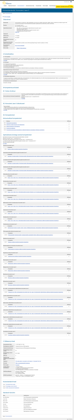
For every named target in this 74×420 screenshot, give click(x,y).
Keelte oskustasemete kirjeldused (12, 387)
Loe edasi (5, 60)
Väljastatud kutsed (12, 6)
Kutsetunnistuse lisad (30, 5)
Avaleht (5, 5)
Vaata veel (17, 32)
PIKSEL (72, 419)
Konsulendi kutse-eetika (10, 384)
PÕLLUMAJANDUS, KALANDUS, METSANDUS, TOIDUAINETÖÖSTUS (28, 361)
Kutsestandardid (20, 6)
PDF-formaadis (7, 16)
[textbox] (71, 2)
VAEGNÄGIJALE (66, 1)
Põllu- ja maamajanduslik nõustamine (23, 363)
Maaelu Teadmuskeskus (21, 48)
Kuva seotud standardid (19, 45)
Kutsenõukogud (52, 5)
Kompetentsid (38, 5)
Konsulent (17, 365)
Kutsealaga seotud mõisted (11, 386)
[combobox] (71, 2)
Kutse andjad (45, 5)
